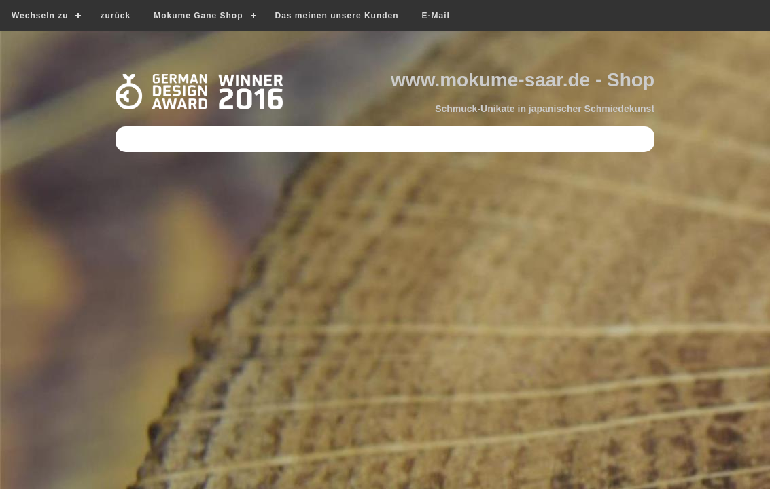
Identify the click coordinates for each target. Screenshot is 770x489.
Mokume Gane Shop (198, 15)
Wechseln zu (40, 15)
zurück (115, 15)
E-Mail (436, 15)
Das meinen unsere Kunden (337, 15)
